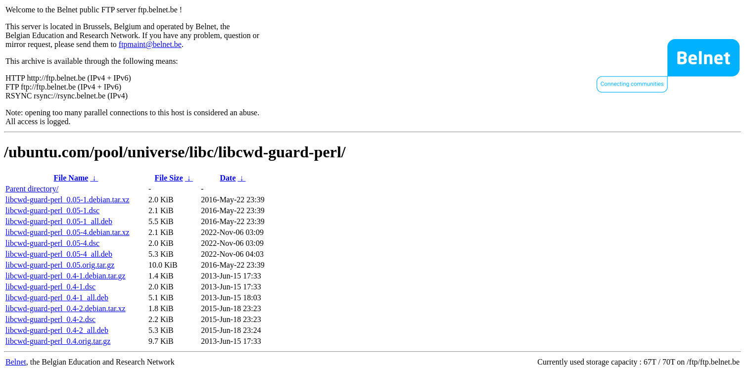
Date (228, 178)
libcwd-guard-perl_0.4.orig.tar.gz (57, 341)
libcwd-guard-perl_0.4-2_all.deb (56, 330)
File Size (168, 178)
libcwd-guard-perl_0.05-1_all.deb (58, 221)
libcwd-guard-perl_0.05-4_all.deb (58, 254)
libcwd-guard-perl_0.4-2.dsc (50, 319)
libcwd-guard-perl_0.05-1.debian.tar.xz (67, 199)
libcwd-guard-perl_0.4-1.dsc (50, 286)
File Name (71, 178)
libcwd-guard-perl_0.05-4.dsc (52, 243)
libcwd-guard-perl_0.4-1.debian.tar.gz (65, 276)
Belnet (15, 362)
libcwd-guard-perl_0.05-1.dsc (52, 210)
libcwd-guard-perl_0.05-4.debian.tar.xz (67, 232)
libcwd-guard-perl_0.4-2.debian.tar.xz (65, 308)
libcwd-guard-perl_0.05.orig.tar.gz (59, 265)
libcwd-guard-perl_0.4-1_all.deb (56, 297)
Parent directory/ (31, 189)
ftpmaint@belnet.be (150, 44)
